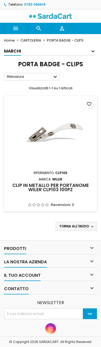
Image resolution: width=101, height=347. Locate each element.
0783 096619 (35, 4)
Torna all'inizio (77, 226)
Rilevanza (32, 77)
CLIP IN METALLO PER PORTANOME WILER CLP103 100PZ (50, 187)
